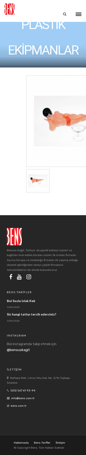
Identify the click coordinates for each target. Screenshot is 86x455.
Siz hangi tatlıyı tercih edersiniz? (31, 314)
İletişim (60, 442)
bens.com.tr (19, 405)
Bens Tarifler (42, 442)
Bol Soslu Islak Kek (21, 301)
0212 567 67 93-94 (23, 390)
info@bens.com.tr (23, 398)
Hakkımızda (21, 442)
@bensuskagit (18, 350)
